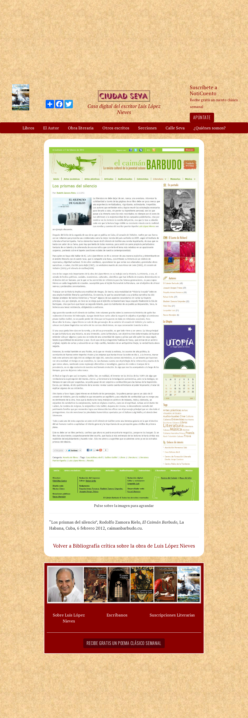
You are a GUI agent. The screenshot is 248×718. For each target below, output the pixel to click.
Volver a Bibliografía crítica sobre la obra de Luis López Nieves (124, 545)
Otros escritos (115, 128)
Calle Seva (175, 128)
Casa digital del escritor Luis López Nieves (123, 109)
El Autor (51, 128)
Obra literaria (80, 128)
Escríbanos (117, 615)
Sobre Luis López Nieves (69, 618)
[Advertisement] (124, 41)
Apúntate (201, 117)
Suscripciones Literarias (172, 615)
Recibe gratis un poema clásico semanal (124, 643)
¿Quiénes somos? (209, 128)
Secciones (147, 128)
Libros (28, 128)
